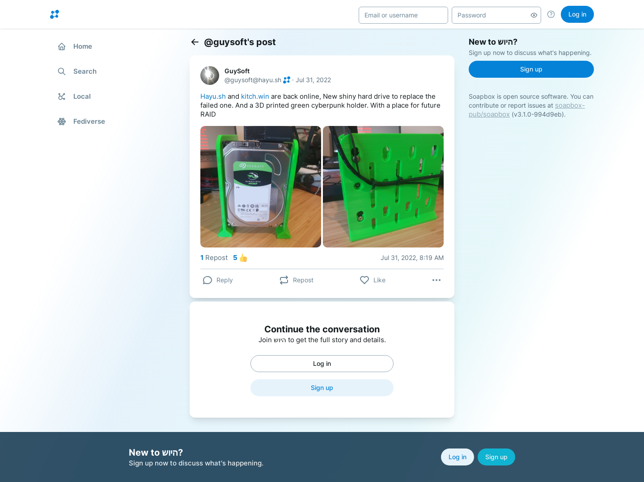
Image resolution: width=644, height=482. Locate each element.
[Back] (195, 42)
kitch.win (255, 96)
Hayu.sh (213, 96)
